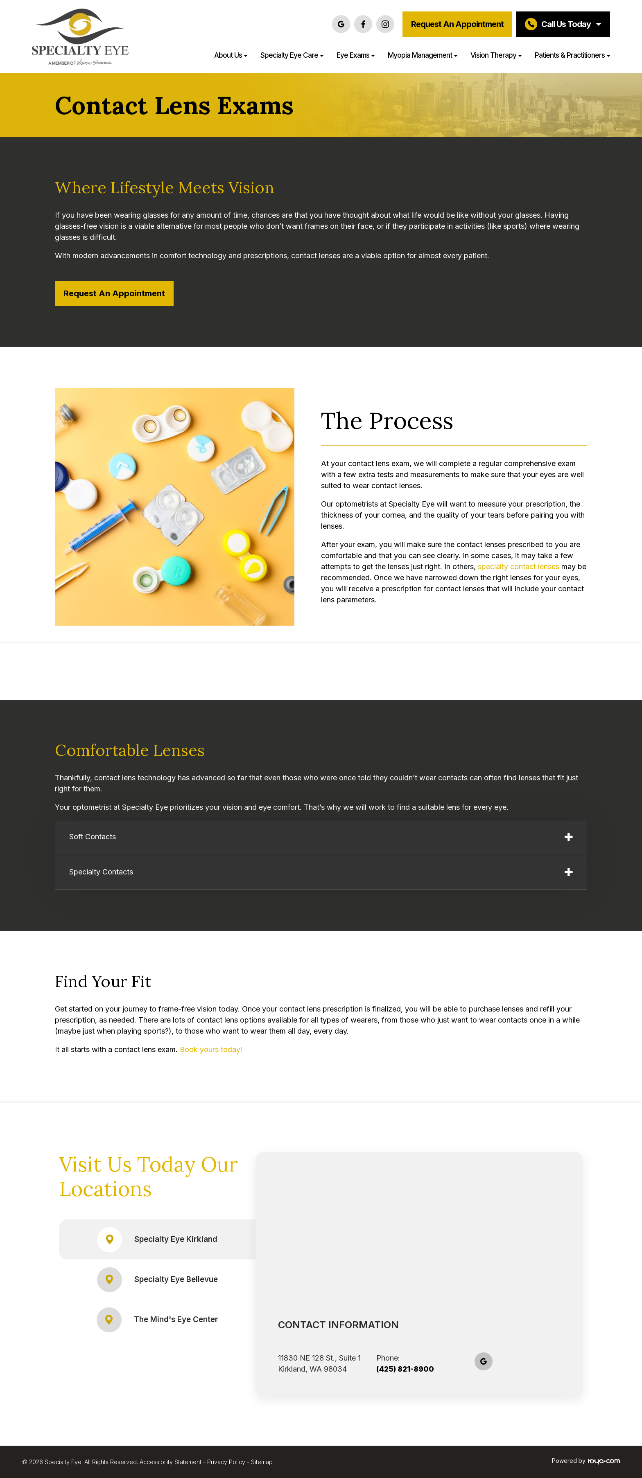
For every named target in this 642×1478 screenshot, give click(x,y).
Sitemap (262, 1461)
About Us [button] (230, 55)
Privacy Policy (226, 1461)
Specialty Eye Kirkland (157, 1239)
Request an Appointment (457, 24)
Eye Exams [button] (356, 55)
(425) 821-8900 (405, 1369)
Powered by (586, 1460)
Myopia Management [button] (422, 55)
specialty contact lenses (518, 566)
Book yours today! (211, 1049)
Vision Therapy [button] (496, 55)
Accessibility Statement (170, 1461)
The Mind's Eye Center (157, 1319)
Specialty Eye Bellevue (157, 1279)
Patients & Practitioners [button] (572, 55)
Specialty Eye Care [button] (291, 55)
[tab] (321, 838)
